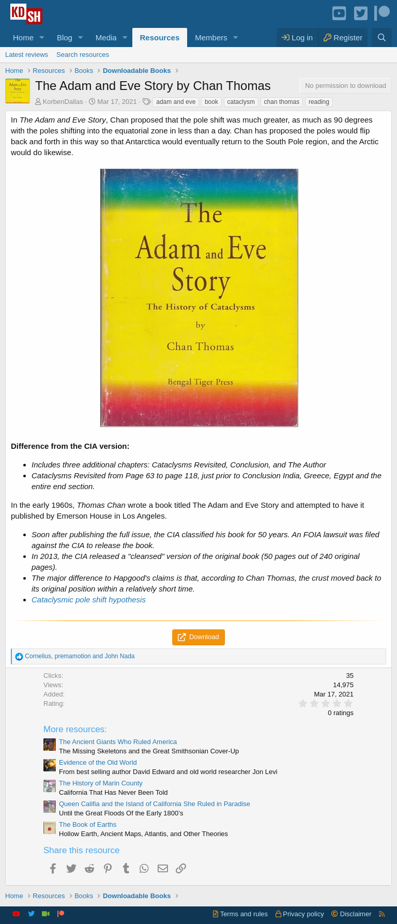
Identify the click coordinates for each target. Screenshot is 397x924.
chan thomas (282, 101)
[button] (42, 37)
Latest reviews (26, 54)
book (211, 101)
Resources (160, 37)
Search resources (82, 54)
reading (319, 101)
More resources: (75, 729)
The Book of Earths (87, 824)
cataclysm (241, 101)
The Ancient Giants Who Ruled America (118, 742)
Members (211, 37)
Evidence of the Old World (98, 762)
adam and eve (175, 101)
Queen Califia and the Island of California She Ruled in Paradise (154, 804)
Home (23, 37)
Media (106, 37)
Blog (64, 37)
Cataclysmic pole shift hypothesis (89, 599)
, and (79, 656)
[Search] (382, 37)
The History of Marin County (101, 783)
